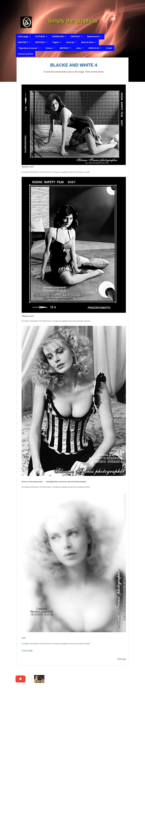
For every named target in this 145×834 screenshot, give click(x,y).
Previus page (27, 650)
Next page (121, 659)
